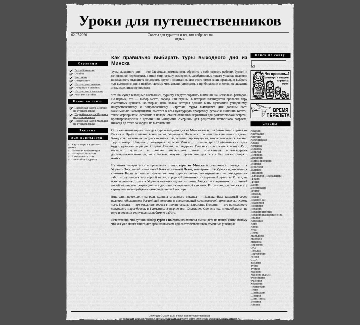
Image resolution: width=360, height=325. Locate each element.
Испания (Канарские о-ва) (266, 214)
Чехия (254, 289)
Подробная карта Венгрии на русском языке (90, 109)
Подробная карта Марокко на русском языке (90, 116)
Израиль (255, 193)
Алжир (254, 142)
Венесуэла (256, 166)
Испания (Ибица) (261, 211)
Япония (255, 304)
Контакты (80, 76)
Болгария (256, 154)
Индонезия (257, 202)
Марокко (256, 238)
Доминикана (258, 187)
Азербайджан (258, 139)
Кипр (253, 223)
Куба (253, 229)
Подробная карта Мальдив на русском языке (90, 122)
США (254, 259)
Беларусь (256, 148)
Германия (256, 172)
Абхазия (255, 130)
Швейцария (258, 292)
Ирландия (256, 205)
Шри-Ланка (258, 298)
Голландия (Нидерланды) (266, 175)
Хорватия (256, 283)
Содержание (82, 80)
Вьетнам (255, 169)
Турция (255, 268)
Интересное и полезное (88, 90)
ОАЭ (253, 247)
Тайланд (255, 262)
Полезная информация (86, 150)
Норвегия (256, 244)
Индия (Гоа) (258, 199)
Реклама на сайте (85, 94)
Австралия (257, 133)
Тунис (254, 265)
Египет (254, 190)
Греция (255, 178)
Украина (255, 271)
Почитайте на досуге (84, 159)
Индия (254, 196)
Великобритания (261, 160)
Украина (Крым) (261, 274)
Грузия (254, 181)
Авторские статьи (83, 156)
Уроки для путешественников (180, 20)
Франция (256, 280)
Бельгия (255, 151)
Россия (254, 256)
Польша (255, 250)
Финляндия (257, 277)
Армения (256, 145)
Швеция (255, 295)
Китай (254, 226)
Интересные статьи (84, 153)
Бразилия (256, 157)
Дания (254, 184)
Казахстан (256, 220)
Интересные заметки (87, 83)
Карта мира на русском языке (84, 146)
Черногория (258, 286)
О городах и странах (87, 87)
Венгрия (255, 163)
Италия (255, 217)
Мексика (256, 241)
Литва (254, 232)
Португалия (258, 253)
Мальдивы (257, 235)
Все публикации (84, 69)
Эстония (255, 301)
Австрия (255, 136)
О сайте (79, 73)
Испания (256, 208)
